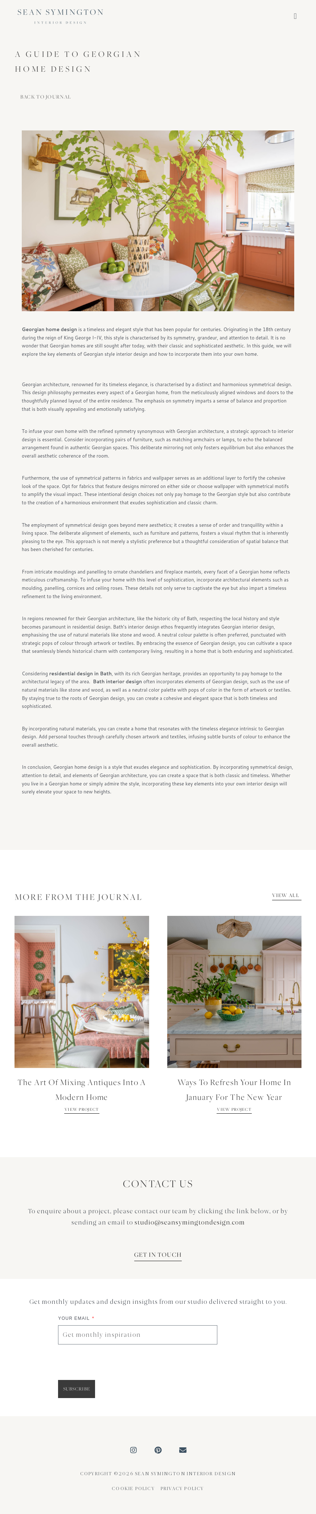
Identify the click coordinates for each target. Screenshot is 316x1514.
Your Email (74, 1318)
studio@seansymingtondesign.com (190, 1222)
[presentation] (113, 1362)
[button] (295, 16)
